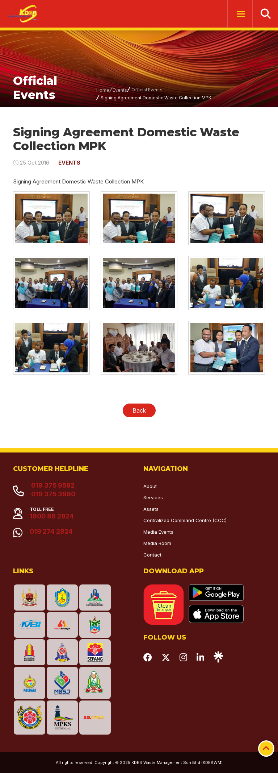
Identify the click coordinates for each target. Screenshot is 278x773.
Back (139, 410)
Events (120, 90)
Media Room (157, 543)
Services (153, 497)
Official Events (147, 89)
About (150, 486)
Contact (152, 555)
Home (102, 90)
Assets (151, 509)
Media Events (158, 532)
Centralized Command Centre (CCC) (185, 520)
